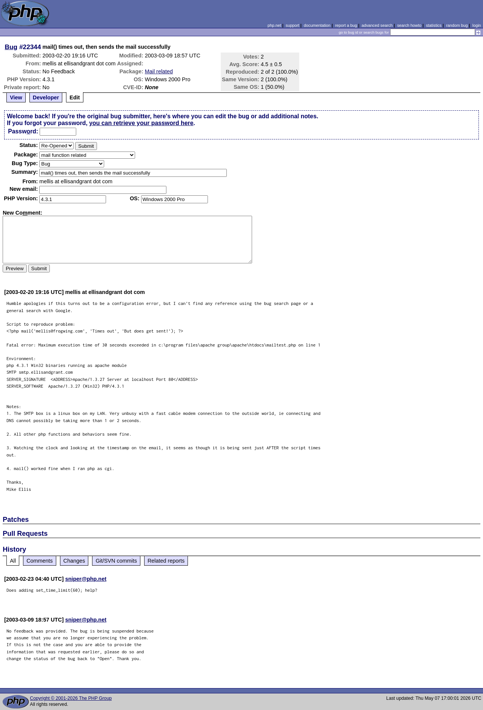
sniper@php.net (85, 579)
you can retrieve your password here (141, 123)
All (13, 561)
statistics (433, 25)
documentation (317, 25)
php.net (274, 25)
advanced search (376, 25)
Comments (39, 561)
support (292, 25)
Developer (46, 97)
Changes (74, 561)
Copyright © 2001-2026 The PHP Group (71, 698)
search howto (409, 25)
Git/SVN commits (116, 561)
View (16, 97)
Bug (11, 47)
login (476, 25)
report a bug (346, 25)
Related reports (166, 561)
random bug (457, 25)
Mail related (159, 71)
